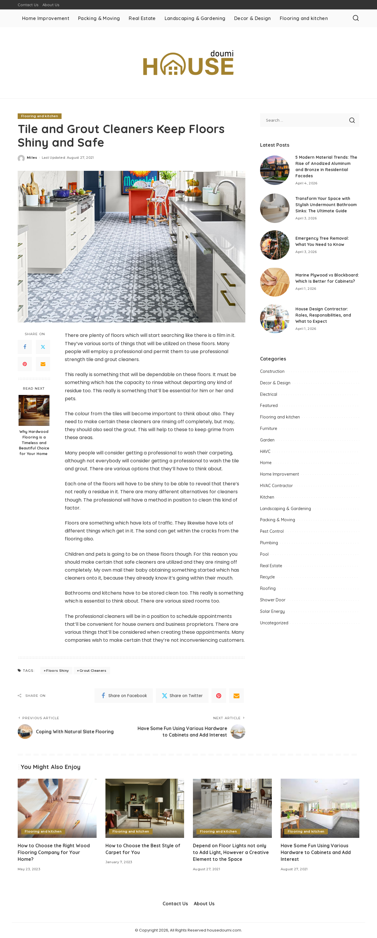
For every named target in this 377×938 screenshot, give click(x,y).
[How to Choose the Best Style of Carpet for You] (144, 808)
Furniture (268, 431)
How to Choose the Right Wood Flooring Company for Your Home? (54, 852)
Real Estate (271, 567)
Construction (272, 373)
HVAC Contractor (276, 488)
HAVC (265, 453)
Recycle (267, 579)
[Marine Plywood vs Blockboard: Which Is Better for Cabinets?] (275, 284)
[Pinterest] (25, 364)
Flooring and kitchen (39, 116)
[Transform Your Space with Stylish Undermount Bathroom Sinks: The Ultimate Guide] (275, 209)
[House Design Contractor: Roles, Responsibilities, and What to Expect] (275, 321)
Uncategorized (274, 625)
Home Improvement (279, 476)
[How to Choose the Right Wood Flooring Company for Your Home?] (57, 808)
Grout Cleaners (93, 671)
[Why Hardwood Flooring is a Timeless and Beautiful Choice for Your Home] (34, 410)
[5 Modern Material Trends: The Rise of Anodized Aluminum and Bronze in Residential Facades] (275, 170)
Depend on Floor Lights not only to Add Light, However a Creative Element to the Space (231, 852)
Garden (267, 442)
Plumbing (269, 545)
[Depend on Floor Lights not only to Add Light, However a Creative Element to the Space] (232, 808)
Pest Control (272, 533)
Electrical (268, 396)
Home (266, 465)
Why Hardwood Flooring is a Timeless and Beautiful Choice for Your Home (34, 442)
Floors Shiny (57, 671)
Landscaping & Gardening (285, 510)
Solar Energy (272, 613)
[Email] (43, 364)
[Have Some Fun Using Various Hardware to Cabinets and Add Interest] (320, 808)
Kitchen (267, 499)
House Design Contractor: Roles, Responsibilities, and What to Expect (323, 317)
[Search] (355, 18)
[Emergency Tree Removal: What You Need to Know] (275, 247)
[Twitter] (43, 347)
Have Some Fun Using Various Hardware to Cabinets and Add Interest (316, 852)
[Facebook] (25, 347)
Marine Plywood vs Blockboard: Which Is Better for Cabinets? (324, 280)
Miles (32, 157)
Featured (269, 408)
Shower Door (272, 602)
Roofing (268, 590)
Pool (264, 556)
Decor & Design (275, 385)
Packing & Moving (277, 522)
